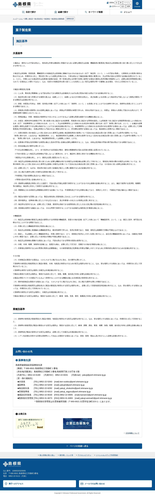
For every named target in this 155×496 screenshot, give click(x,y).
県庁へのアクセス (16, 484)
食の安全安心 (38, 19)
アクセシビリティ (84, 455)
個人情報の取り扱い (47, 455)
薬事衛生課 (70, 19)
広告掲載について (132, 433)
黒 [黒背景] (121, 2)
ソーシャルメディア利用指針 (107, 455)
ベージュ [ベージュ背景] (127, 2)
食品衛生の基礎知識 (58, 19)
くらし (21, 19)
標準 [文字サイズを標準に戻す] (128, 6)
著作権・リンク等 (66, 455)
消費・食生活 (28, 19)
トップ (15, 19)
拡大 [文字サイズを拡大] (123, 6)
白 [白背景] (116, 2)
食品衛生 (47, 19)
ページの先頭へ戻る (79, 446)
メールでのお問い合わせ (95, 484)
